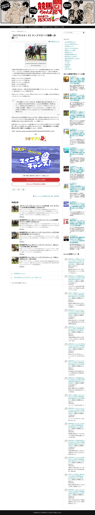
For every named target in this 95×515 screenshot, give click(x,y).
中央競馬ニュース (54, 41)
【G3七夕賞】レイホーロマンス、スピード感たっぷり (26, 277)
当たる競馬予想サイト (23, 26)
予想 (49, 196)
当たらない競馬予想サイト (35, 26)
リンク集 (67, 62)
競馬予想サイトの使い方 (47, 26)
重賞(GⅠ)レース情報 (59, 26)
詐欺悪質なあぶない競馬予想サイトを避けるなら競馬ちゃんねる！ (48, 512)
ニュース (38, 196)
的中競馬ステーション (18, 274)
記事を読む (21, 216)
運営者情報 (67, 64)
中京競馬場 (44, 196)
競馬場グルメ (68, 60)
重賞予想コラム (69, 52)
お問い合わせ (68, 69)
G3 (35, 196)
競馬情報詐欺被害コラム (71, 54)
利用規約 (67, 66)
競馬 (52, 196)
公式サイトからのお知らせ (71, 48)
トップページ (13, 26)
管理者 (57, 196)
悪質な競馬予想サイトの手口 (72, 58)
